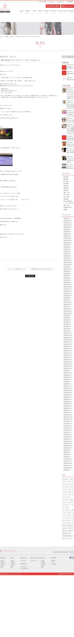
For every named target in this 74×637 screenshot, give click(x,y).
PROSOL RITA (67, 207)
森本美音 (66, 179)
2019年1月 (66, 386)
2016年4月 (66, 454)
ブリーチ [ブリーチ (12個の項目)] (65, 507)
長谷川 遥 (66, 185)
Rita (7, 36)
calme (2, 565)
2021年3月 (66, 328)
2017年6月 (66, 428)
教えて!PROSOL (68, 201)
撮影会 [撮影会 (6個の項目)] (70, 530)
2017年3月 (66, 434)
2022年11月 (67, 284)
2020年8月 (66, 344)
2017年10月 (67, 419)
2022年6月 (66, 295)
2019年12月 (67, 361)
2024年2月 (66, 255)
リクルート (51, 1)
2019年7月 (66, 372)
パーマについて (69, 203)
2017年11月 (67, 417)
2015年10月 (67, 467)
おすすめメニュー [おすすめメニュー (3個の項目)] (67, 479)
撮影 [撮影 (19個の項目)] (64, 530)
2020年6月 (66, 348)
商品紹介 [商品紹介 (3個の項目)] (70, 525)
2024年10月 (67, 242)
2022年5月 (66, 297)
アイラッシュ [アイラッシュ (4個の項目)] (66, 481)
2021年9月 (66, 315)
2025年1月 (66, 236)
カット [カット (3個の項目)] (64, 486)
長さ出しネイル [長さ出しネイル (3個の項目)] (66, 538)
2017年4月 (66, 432)
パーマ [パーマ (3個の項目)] (64, 504)
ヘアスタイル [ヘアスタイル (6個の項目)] (66, 515)
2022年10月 (67, 286)
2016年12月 (67, 441)
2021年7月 (66, 319)
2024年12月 (67, 238)
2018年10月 (67, 392)
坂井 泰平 (66, 188)
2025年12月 (67, 222)
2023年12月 (67, 260)
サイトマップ (60, 1)
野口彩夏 (66, 177)
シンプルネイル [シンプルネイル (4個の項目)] (66, 492)
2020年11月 (67, 337)
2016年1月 (66, 461)
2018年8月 (66, 397)
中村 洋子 (66, 194)
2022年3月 (66, 302)
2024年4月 (66, 251)
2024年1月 (66, 258)
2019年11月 (67, 364)
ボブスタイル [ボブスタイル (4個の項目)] (66, 520)
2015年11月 (67, 465)
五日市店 (3, 562)
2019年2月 (66, 384)
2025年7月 (66, 233)
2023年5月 (66, 275)
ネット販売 (53, 564)
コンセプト (23, 560)
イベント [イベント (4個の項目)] (65, 484)
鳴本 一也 (66, 192)
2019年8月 (66, 370)
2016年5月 (66, 452)
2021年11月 (67, 311)
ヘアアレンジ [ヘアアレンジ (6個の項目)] (66, 512)
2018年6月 (66, 401)
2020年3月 (66, 355)
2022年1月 (66, 306)
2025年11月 (67, 225)
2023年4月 (66, 278)
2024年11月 (67, 240)
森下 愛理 (66, 183)
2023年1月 (66, 280)
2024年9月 (66, 244)
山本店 (2, 560)
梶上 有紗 (66, 181)
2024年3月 (66, 253)
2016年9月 (66, 448)
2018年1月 (66, 412)
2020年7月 (66, 346)
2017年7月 (66, 425)
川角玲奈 (66, 190)
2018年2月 (66, 410)
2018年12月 (67, 388)
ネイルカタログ (24, 568)
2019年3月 (66, 381)
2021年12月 (67, 308)
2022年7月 (66, 293)
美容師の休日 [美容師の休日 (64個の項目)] (66, 533)
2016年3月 (66, 456)
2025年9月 (66, 229)
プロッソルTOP (42, 1)
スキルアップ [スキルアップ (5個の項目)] (66, 494)
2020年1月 (66, 359)
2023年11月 (67, 262)
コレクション (34, 560)
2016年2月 (66, 459)
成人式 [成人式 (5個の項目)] (64, 528)
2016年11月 (67, 443)
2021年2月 (66, 331)
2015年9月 (66, 470)
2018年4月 (66, 406)
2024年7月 (66, 247)
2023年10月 (67, 264)
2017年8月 (66, 423)
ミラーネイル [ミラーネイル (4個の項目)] (66, 523)
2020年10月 (67, 339)
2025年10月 (67, 227)
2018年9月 (66, 395)
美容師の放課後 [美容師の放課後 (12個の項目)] (67, 535)
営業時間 (71, 1)
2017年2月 (66, 436)
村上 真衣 (66, 196)
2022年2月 (66, 304)
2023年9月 (66, 267)
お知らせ (53, 560)
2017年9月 (66, 421)
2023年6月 (66, 273)
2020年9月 (66, 342)
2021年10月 (67, 313)
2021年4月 (66, 326)
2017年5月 (66, 430)
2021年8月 (66, 317)
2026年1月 (66, 220)
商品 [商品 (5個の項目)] (64, 525)
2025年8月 (66, 231)
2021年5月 (66, 324)
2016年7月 (66, 450)
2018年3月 (66, 408)
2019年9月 (66, 368)
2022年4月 (66, 300)
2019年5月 (66, 377)
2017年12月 (67, 414)
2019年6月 (66, 375)
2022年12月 (67, 282)
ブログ (11, 36)
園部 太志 (66, 205)
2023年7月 (66, 271)
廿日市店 (3, 564)
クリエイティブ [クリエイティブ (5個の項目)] (66, 489)
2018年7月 (66, 399)
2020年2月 (66, 357)
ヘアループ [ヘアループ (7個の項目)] (65, 517)
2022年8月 (66, 291)
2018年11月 (67, 390)
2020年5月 (66, 350)
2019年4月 (66, 379)
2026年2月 (66, 218)
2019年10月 (67, 366)
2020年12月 (67, 335)
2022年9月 (66, 289)
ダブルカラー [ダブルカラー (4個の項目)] (66, 497)
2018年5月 (66, 403)
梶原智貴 (66, 199)
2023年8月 (66, 269)
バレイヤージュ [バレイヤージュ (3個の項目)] (66, 502)
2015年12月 (67, 463)
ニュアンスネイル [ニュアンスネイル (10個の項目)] (67, 499)
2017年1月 (66, 439)
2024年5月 (66, 249)
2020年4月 (66, 353)
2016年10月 (67, 445)
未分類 (65, 209)
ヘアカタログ (24, 566)
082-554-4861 (53, 6)
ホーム (2, 36)
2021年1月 (66, 333)
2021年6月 (66, 322)
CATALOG (23, 564)
